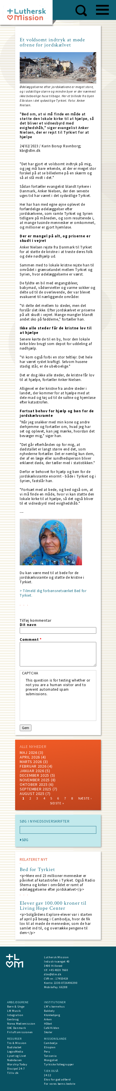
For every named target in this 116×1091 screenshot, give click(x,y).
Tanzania (50, 1056)
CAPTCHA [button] (30, 673)
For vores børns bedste (59, 1084)
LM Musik (14, 1011)
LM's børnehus (54, 1006)
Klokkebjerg (52, 1015)
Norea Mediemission (21, 1023)
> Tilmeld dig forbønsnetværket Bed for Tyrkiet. (53, 593)
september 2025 (35, 789)
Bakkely (49, 1011)
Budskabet (14, 1047)
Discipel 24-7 (16, 1068)
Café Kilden (51, 1028)
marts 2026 (31, 761)
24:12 (47, 1075)
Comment (31, 639)
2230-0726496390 (66, 983)
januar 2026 (32, 770)
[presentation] (69, 707)
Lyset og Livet (16, 1056)
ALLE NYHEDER (33, 746)
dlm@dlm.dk (52, 974)
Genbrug (13, 1019)
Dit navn (28, 625)
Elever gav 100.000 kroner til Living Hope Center (53, 906)
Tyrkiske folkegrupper (59, 1064)
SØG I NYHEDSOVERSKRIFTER (45, 821)
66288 (63, 987)
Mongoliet (51, 1060)
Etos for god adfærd (57, 1079)
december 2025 (34, 775)
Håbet (48, 1023)
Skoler (48, 1032)
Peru (47, 1051)
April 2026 (30, 757)
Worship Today (17, 1064)
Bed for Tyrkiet (37, 869)
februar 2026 (33, 766)
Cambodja (50, 1043)
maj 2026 (28, 752)
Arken (48, 1019)
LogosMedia (15, 1051)
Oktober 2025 (33, 784)
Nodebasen (14, 1060)
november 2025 (35, 779)
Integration (15, 1015)
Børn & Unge (15, 1006)
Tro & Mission (16, 1043)
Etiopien (49, 1047)
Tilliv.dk (13, 1073)
